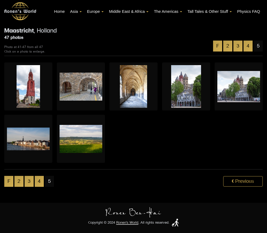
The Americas (168, 11)
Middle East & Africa (128, 11)
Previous (242, 181)
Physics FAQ (248, 11)
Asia (76, 11)
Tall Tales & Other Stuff (209, 11)
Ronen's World (127, 222)
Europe (95, 11)
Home (59, 11)
